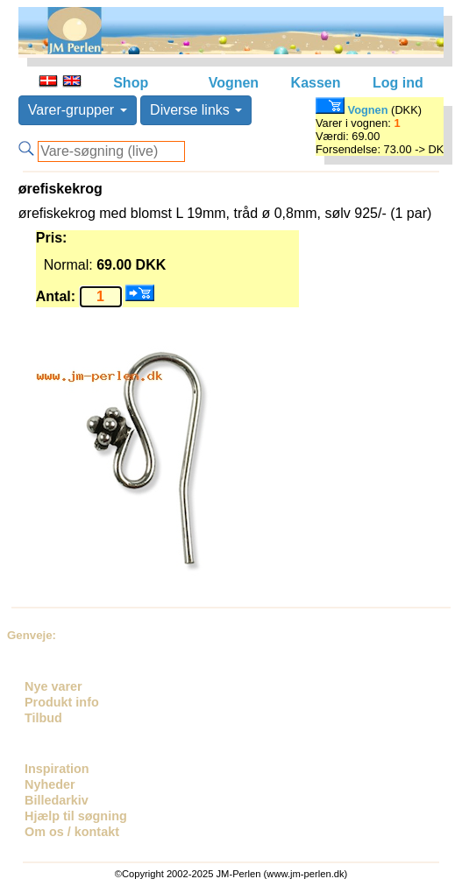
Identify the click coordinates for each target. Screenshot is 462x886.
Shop (130, 82)
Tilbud (43, 718)
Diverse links (196, 109)
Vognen (234, 82)
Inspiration (57, 769)
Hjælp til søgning (76, 816)
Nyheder (50, 784)
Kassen (316, 82)
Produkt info (62, 702)
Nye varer (53, 686)
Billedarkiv (57, 800)
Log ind (398, 82)
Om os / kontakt (72, 832)
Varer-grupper (77, 109)
